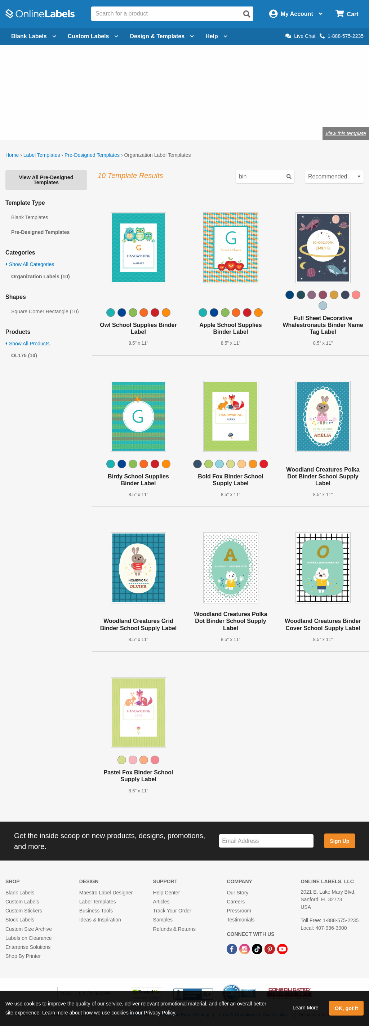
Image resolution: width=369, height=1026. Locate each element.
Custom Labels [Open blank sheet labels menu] (93, 36)
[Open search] (246, 14)
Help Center (166, 892)
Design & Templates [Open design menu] (162, 36)
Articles (161, 902)
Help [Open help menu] (216, 36)
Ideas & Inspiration (100, 920)
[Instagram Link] (245, 948)
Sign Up (339, 841)
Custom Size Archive (28, 929)
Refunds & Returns (174, 929)
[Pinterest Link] (270, 948)
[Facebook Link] (233, 948)
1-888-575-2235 (342, 36)
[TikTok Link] (258, 948)
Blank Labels (19, 892)
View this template (345, 133)
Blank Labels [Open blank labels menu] (33, 36)
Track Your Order (172, 911)
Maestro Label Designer (106, 892)
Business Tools (96, 911)
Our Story (237, 892)
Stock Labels (19, 920)
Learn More (306, 1007)
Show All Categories (29, 264)
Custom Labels (22, 902)
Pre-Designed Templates (92, 155)
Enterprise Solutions (27, 947)
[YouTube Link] (282, 948)
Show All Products (27, 343)
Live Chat (300, 36)
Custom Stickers (23, 911)
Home (12, 155)
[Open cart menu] (347, 13)
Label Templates (41, 155)
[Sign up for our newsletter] (266, 841)
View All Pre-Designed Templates (46, 179)
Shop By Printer (23, 956)
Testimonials (240, 920)
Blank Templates (29, 217)
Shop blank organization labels (84, 110)
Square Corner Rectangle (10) (45, 311)
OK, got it (346, 1008)
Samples (163, 920)
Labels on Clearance (28, 938)
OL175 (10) (24, 355)
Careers (236, 902)
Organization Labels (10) (40, 276)
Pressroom (239, 911)
